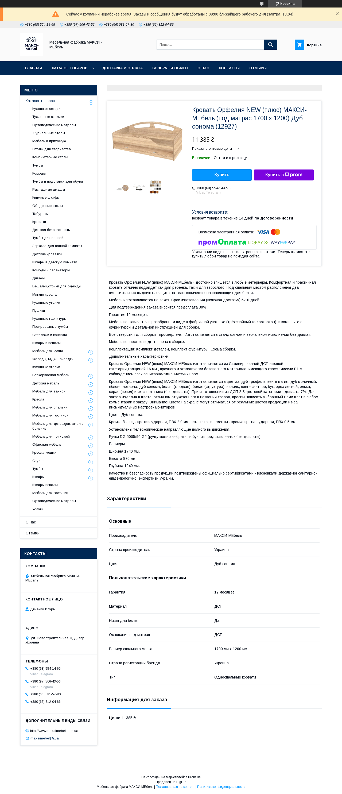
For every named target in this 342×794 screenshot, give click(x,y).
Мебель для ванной (48, 391)
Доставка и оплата (122, 68)
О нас (203, 68)
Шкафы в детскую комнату (54, 262)
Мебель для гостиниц (50, 493)
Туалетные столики (48, 117)
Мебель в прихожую (49, 141)
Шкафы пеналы (45, 485)
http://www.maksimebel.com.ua (54, 731)
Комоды (39, 173)
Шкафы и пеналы (46, 343)
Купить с (283, 174)
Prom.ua (194, 777)
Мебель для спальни (49, 407)
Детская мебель (45, 383)
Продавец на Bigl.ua (171, 782)
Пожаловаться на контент (175, 787)
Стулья (38, 461)
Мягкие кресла (44, 294)
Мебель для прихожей (51, 436)
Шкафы (38, 477)
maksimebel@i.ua (44, 738)
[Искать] (270, 45)
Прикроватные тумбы (50, 327)
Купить (222, 174)
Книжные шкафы (46, 197)
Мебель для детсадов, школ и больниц (58, 426)
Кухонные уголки (46, 302)
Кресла (38, 399)
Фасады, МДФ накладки (52, 359)
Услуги (37, 509)
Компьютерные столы (50, 157)
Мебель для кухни (47, 351)
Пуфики (38, 311)
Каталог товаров (69, 68)
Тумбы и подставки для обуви (57, 181)
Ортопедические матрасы (54, 125)
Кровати (39, 222)
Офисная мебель (46, 444)
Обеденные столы (47, 206)
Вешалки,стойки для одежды (56, 286)
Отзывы (258, 68)
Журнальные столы (48, 133)
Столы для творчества (51, 149)
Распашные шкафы (48, 189)
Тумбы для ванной (47, 238)
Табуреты (40, 214)
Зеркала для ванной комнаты (57, 246)
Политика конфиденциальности (221, 787)
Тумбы (37, 165)
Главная (33, 68)
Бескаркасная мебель (50, 375)
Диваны (38, 278)
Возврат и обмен (170, 68)
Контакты (229, 68)
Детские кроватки (47, 254)
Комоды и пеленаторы (51, 270)
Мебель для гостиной (50, 415)
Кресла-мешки (44, 452)
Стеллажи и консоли (49, 335)
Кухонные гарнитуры (49, 319)
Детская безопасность (51, 230)
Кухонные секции (46, 109)
